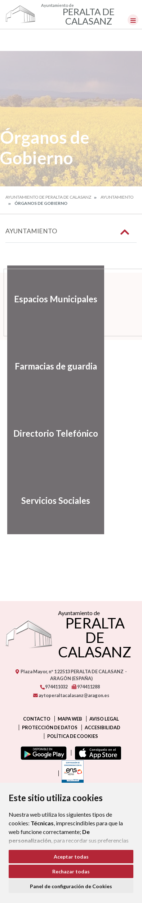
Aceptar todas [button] (71, 857)
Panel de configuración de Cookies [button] (71, 886)
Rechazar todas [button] (71, 871)
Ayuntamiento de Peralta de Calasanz (48, 197)
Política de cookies (72, 736)
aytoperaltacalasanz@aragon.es (71, 695)
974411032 (54, 687)
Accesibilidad (102, 727)
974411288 (86, 687)
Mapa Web (70, 719)
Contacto (36, 719)
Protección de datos (49, 727)
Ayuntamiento (117, 197)
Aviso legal (104, 719)
